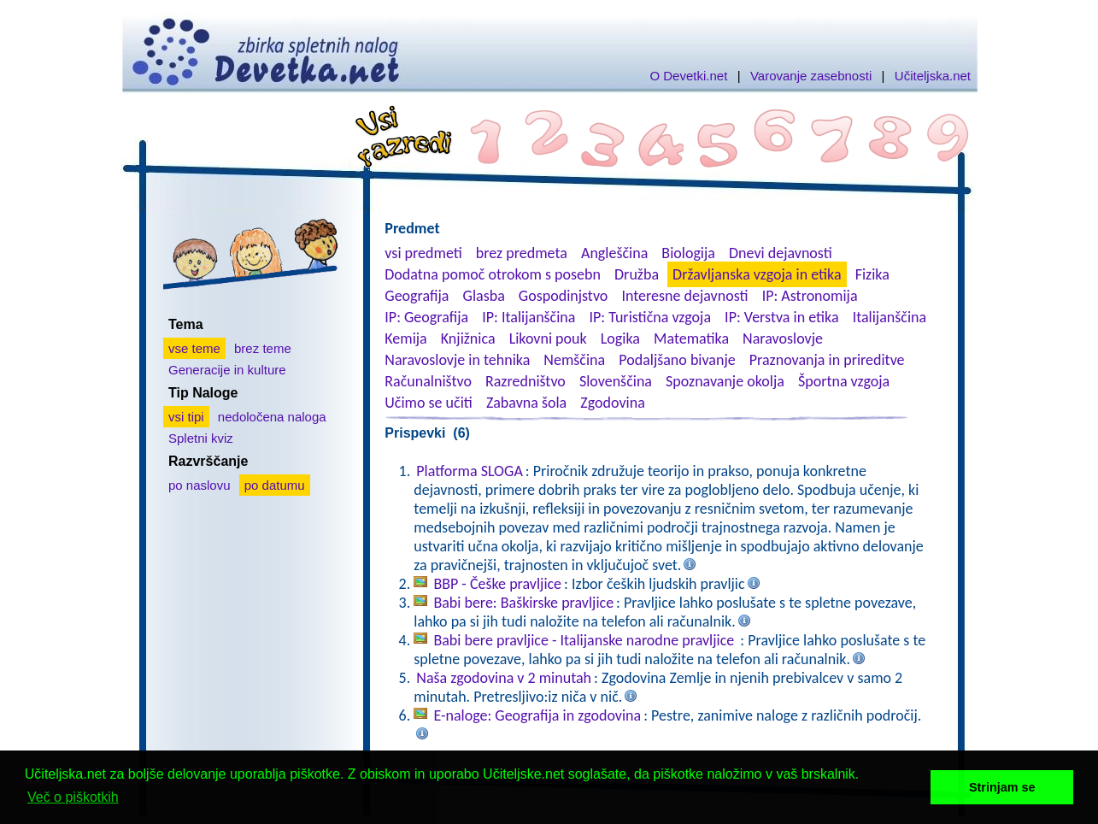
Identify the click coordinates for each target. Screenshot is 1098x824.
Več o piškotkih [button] (73, 797)
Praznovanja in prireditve (827, 359)
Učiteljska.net (933, 75)
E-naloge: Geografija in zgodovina (537, 715)
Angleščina (614, 253)
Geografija (417, 295)
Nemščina (574, 359)
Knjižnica (468, 338)
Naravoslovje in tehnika (457, 359)
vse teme (194, 348)
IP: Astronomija (810, 295)
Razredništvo (525, 381)
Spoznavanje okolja (725, 381)
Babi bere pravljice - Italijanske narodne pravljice (585, 640)
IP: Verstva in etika (781, 317)
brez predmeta (521, 253)
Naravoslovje (783, 338)
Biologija (688, 253)
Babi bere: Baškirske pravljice (523, 602)
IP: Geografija (426, 317)
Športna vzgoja (844, 381)
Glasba (484, 295)
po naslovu (199, 485)
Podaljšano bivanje (677, 359)
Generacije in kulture (227, 369)
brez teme (262, 348)
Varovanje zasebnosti (811, 75)
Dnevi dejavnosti (780, 253)
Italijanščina (889, 317)
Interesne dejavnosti (684, 295)
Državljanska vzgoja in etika (756, 274)
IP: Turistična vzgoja (651, 317)
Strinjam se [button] (1002, 787)
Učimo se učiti (429, 402)
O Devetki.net (688, 75)
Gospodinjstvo (563, 295)
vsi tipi (186, 416)
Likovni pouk (548, 338)
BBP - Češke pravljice (497, 583)
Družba (636, 274)
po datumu (274, 485)
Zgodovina (612, 402)
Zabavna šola (526, 402)
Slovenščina (615, 381)
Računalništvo (428, 381)
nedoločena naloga (272, 416)
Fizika (872, 274)
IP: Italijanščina (528, 317)
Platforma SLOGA (469, 471)
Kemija (405, 338)
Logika (620, 338)
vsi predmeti (423, 253)
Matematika (691, 338)
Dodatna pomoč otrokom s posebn (493, 274)
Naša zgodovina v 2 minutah (503, 677)
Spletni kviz (200, 438)
